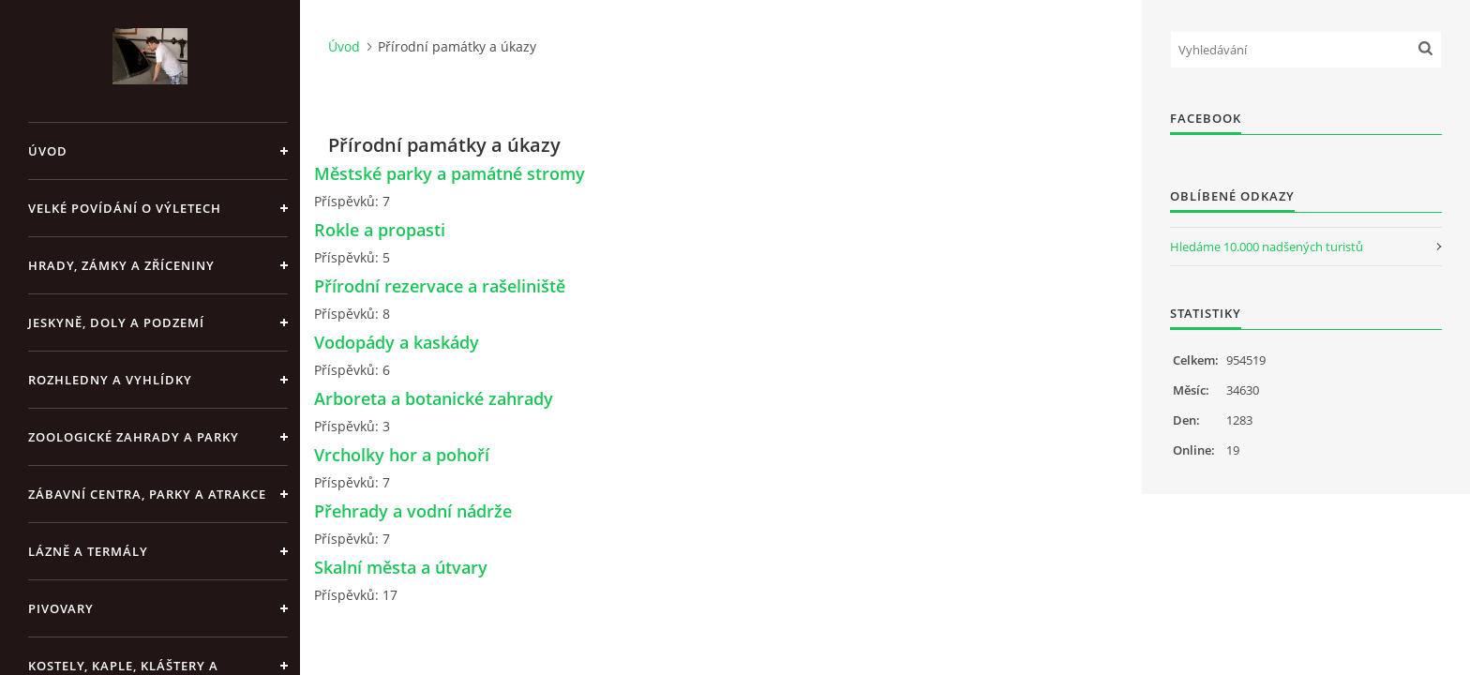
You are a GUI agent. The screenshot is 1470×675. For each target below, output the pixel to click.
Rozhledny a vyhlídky (110, 379)
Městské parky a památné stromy (449, 173)
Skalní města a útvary (401, 567)
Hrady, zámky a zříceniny (121, 265)
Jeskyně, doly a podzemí (116, 322)
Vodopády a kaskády (396, 342)
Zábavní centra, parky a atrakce (147, 494)
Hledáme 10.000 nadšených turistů (1266, 246)
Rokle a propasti (379, 229)
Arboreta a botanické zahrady (433, 398)
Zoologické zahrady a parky (133, 436)
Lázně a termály (88, 551)
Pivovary (61, 608)
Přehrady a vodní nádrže (413, 511)
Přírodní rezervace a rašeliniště (439, 286)
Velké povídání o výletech (124, 208)
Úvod (48, 150)
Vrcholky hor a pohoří (401, 454)
